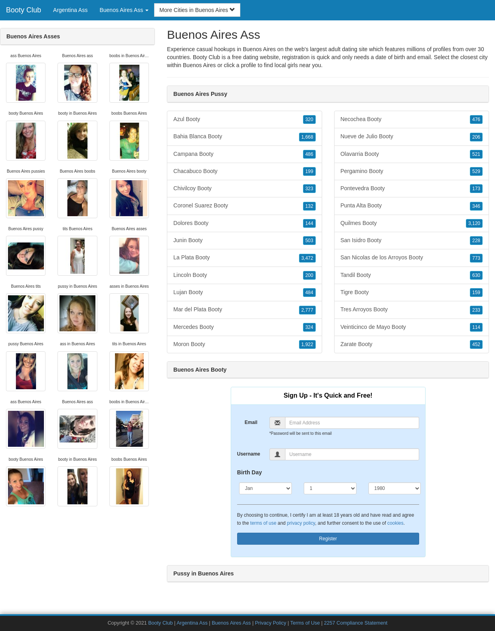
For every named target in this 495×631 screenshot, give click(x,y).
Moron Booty (244, 344)
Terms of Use (305, 623)
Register (328, 538)
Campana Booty (244, 154)
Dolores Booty (244, 223)
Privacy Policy (270, 623)
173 (476, 188)
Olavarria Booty (412, 154)
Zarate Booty (412, 344)
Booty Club (23, 10)
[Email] (352, 423)
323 (309, 188)
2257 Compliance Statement (356, 623)
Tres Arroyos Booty (412, 309)
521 (476, 154)
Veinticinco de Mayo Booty (412, 327)
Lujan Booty (244, 292)
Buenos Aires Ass (231, 623)
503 (309, 240)
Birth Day (249, 472)
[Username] (352, 454)
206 (476, 137)
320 (309, 119)
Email (251, 422)
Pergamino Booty (412, 171)
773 (476, 258)
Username (248, 454)
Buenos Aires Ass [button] (123, 10)
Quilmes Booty (412, 223)
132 (309, 206)
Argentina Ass (70, 10)
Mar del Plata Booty (244, 309)
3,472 (307, 258)
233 (476, 310)
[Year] (394, 488)
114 (476, 327)
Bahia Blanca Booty (244, 136)
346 (476, 206)
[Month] (265, 488)
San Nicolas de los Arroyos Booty (412, 257)
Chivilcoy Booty (244, 188)
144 (309, 223)
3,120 (474, 223)
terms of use (263, 523)
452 (476, 344)
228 (476, 240)
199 (309, 171)
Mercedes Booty (244, 327)
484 (309, 292)
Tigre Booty (412, 292)
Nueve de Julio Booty (412, 136)
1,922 (307, 344)
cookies (395, 523)
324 (309, 327)
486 (309, 154)
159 (476, 292)
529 (476, 171)
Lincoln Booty (244, 275)
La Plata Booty (244, 257)
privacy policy (301, 523)
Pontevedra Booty (412, 188)
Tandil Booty (412, 275)
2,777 (307, 310)
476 (476, 119)
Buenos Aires (199, 65)
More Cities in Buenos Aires (197, 10)
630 (476, 275)
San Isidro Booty (412, 240)
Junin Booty (244, 240)
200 (309, 275)
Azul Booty (244, 119)
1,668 (307, 137)
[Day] (330, 488)
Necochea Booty (412, 119)
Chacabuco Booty (244, 171)
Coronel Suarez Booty (244, 205)
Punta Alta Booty (412, 205)
